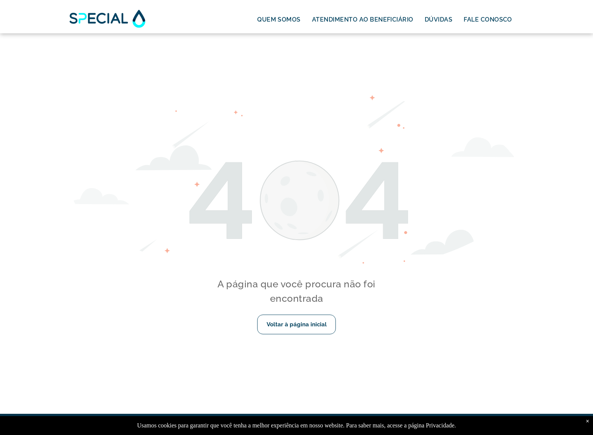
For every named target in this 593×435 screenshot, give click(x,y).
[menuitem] (278, 19)
